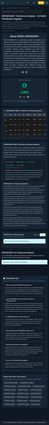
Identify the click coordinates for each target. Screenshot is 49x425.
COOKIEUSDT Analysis (24, 386)
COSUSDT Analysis (23, 390)
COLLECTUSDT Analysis (11, 382)
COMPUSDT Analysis (10, 386)
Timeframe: (36, 234)
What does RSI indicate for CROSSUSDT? (17, 344)
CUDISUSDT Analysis (23, 404)
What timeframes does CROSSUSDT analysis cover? (20, 330)
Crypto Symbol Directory (12, 8)
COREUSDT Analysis (10, 390)
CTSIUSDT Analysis (9, 404)
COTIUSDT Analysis (36, 390)
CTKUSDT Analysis (22, 400)
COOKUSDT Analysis (38, 386)
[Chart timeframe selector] (43, 234)
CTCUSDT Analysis (9, 400)
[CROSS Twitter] (26, 72)
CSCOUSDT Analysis (36, 397)
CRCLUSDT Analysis (23, 393)
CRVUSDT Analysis (9, 397)
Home (3, 8)
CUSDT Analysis (35, 404)
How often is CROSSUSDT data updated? (17, 360)
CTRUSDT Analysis (35, 400)
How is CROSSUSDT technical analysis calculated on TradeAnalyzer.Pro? (20, 300)
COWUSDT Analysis (9, 393)
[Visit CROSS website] (22, 72)
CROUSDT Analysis (36, 393)
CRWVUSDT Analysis (23, 397)
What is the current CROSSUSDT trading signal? (18, 285)
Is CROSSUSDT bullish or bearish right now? (17, 316)
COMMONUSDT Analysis (27, 382)
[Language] (34, 2)
